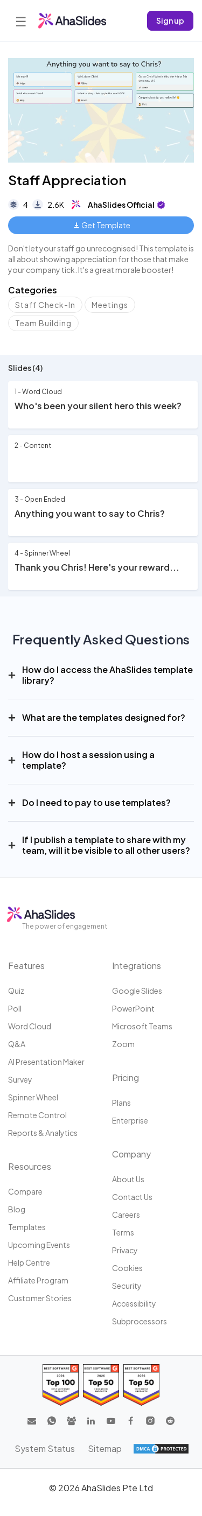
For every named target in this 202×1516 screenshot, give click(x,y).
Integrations (136, 965)
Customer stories (40, 1298)
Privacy (125, 1250)
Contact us (132, 1197)
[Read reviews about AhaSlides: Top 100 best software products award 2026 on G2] (61, 1385)
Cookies (127, 1268)
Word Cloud (29, 1026)
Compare (25, 1191)
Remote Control (37, 1115)
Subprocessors (139, 1321)
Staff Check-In (45, 305)
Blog (16, 1209)
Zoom (123, 1044)
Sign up (170, 20)
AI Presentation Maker (46, 1061)
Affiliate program (38, 1280)
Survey (20, 1079)
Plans (121, 1102)
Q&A (16, 1044)
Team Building (43, 323)
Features (26, 965)
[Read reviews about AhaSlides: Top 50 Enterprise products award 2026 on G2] (141, 1385)
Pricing (125, 1077)
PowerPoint (133, 1008)
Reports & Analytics (43, 1133)
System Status (45, 1448)
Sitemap (105, 1448)
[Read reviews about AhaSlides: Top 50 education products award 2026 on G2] (101, 1385)
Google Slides (137, 990)
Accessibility (134, 1303)
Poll (15, 1008)
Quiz (16, 990)
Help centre (29, 1262)
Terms (123, 1232)
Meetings (110, 305)
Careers (126, 1214)
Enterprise (130, 1120)
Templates (27, 1227)
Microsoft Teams (142, 1026)
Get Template (102, 225)
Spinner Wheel (33, 1097)
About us (128, 1179)
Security (127, 1285)
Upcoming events (39, 1245)
